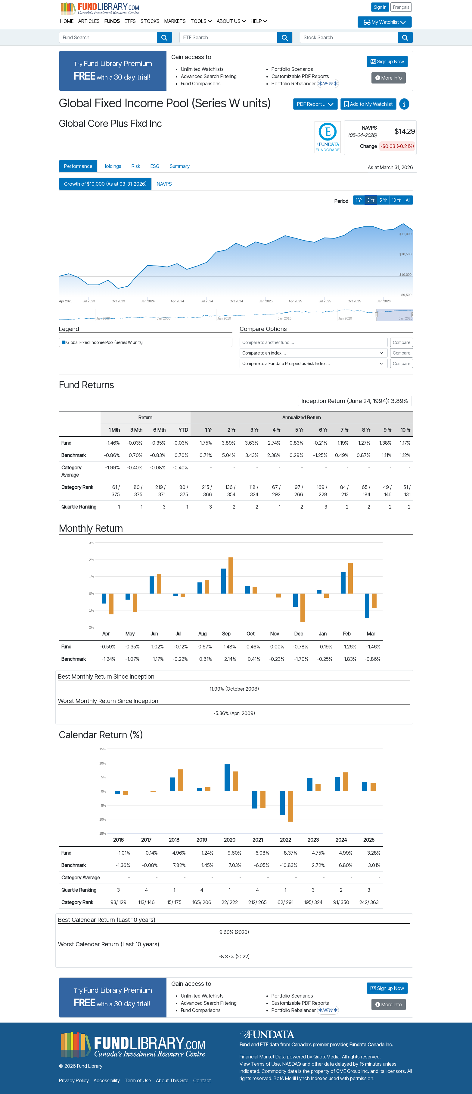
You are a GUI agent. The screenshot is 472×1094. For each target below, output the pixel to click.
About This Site (172, 1080)
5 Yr (383, 200)
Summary (180, 166)
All (408, 200)
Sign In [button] (380, 7)
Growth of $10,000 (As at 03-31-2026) (105, 184)
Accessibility (107, 1080)
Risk (136, 166)
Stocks (150, 21)
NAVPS (164, 184)
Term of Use (138, 1080)
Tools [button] (201, 21)
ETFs (130, 21)
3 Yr (370, 200)
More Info (388, 78)
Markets (175, 21)
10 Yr (396, 200)
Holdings (112, 166)
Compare (401, 342)
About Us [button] (231, 21)
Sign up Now (387, 61)
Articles (89, 21)
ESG (155, 166)
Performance (78, 166)
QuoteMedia (326, 1057)
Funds (112, 21)
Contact (202, 1080)
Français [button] (401, 7)
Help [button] (259, 21)
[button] (164, 37)
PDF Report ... (315, 104)
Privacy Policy (74, 1080)
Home (66, 21)
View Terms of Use (260, 1064)
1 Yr (359, 200)
